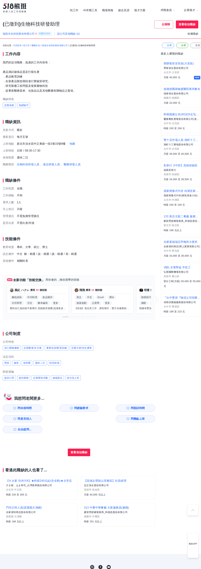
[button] (156, 299)
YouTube (109, 556)
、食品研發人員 (50, 164)
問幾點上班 (22, 418)
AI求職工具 (90, 10)
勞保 (6, 362)
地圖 (72, 143)
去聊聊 (166, 24)
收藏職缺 (193, 33)
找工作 (74, 10)
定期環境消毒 (40, 377)
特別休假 (54, 362)
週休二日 (40, 362)
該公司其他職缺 (68, 33)
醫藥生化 (36, 45)
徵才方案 (140, 10)
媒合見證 (124, 10)
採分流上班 (73, 377)
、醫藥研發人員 (71, 164)
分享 (167, 45)
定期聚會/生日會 (33, 347)
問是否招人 (140, 408)
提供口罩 (9, 377)
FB (100, 556)
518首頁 (17, 45)
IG (92, 556)
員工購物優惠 (11, 347)
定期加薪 (9, 105)
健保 (16, 362)
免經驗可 (24, 105)
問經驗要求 (62, 408)
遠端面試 (57, 377)
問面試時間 (101, 408)
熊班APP (193, 544)
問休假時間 (22, 408)
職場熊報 (107, 10)
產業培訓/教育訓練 (56, 347)
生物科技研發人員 (28, 164)
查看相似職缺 (187, 24)
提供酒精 (24, 377)
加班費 (27, 362)
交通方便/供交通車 (81, 347)
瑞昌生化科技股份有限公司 (55, 45)
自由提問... (62, 418)
